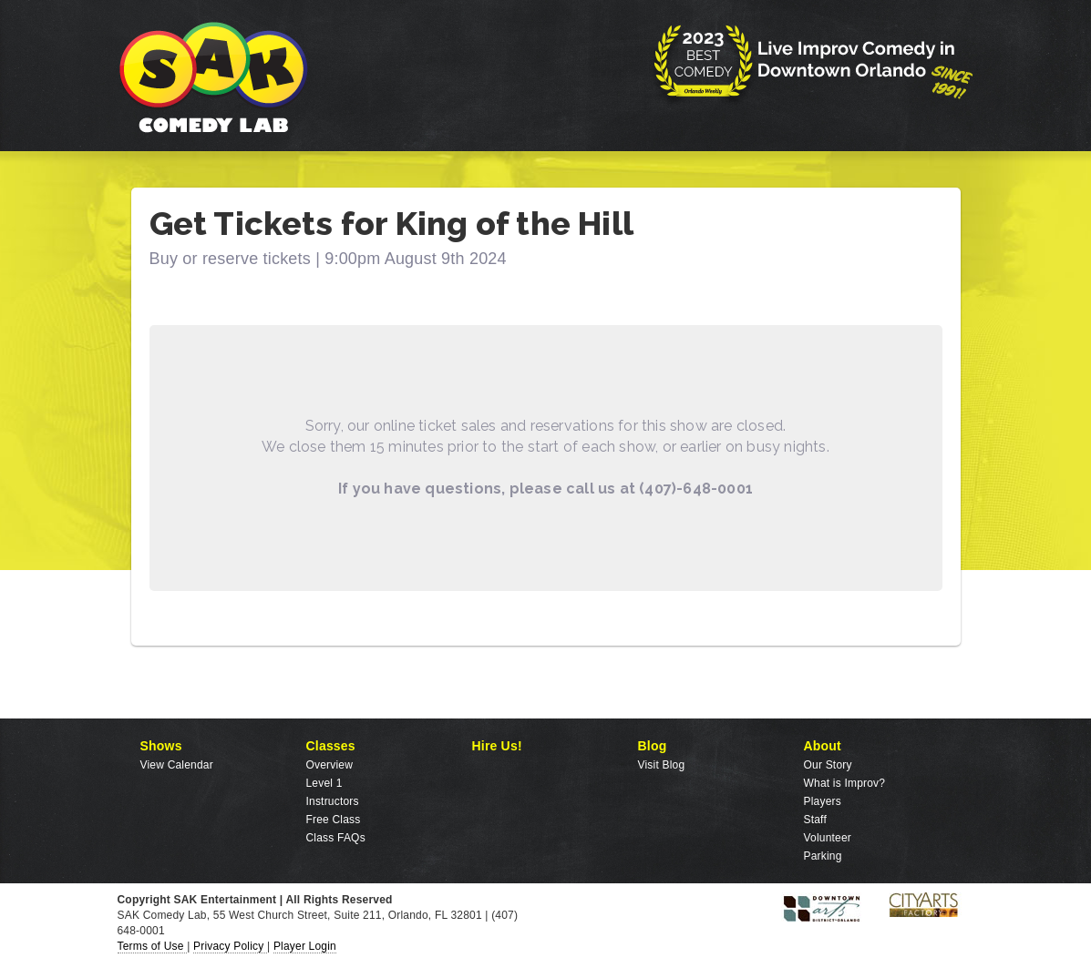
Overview (330, 765)
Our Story (828, 765)
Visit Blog (661, 765)
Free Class (333, 819)
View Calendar (176, 765)
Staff (815, 819)
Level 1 (324, 783)
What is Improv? (845, 783)
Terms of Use (153, 946)
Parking (823, 856)
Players (822, 801)
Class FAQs (335, 837)
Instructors (332, 801)
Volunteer (828, 837)
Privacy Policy (230, 946)
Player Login (304, 946)
